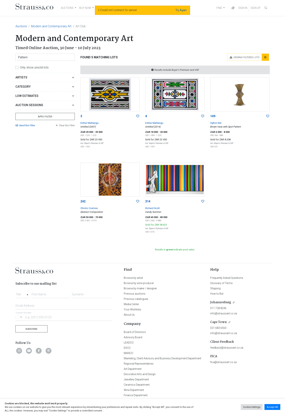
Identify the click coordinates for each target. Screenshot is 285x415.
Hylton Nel (215, 123)
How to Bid (216, 293)
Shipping (215, 288)
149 (212, 116)
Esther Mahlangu (89, 123)
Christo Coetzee (89, 208)
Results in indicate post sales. (175, 249)
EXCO (127, 347)
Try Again (181, 10)
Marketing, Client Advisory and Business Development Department (162, 358)
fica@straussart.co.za (223, 362)
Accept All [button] (272, 407)
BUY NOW (85, 7)
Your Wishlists (132, 309)
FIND (219, 7)
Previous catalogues (136, 298)
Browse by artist (133, 277)
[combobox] (22, 293)
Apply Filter (45, 116)
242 (83, 201)
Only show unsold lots (34, 67)
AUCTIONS (67, 7)
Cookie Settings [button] (251, 407)
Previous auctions (134, 293)
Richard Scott (152, 208)
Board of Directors (135, 332)
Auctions (21, 26)
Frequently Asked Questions (226, 277)
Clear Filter (65, 125)
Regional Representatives (139, 363)
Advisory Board (133, 337)
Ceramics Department (137, 384)
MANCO (128, 353)
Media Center (131, 304)
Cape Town (218, 322)
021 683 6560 (218, 327)
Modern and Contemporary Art (51, 26)
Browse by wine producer (139, 283)
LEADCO (129, 342)
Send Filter (25, 125)
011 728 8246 (218, 308)
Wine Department (134, 389)
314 (147, 201)
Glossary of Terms (221, 283)
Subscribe (31, 329)
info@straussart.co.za (223, 313)
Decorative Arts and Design (140, 374)
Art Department (132, 368)
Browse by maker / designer (140, 288)
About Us (129, 314)
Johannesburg (220, 302)
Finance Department (135, 395)
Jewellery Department (136, 379)
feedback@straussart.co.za (226, 347)
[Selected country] (19, 317)
